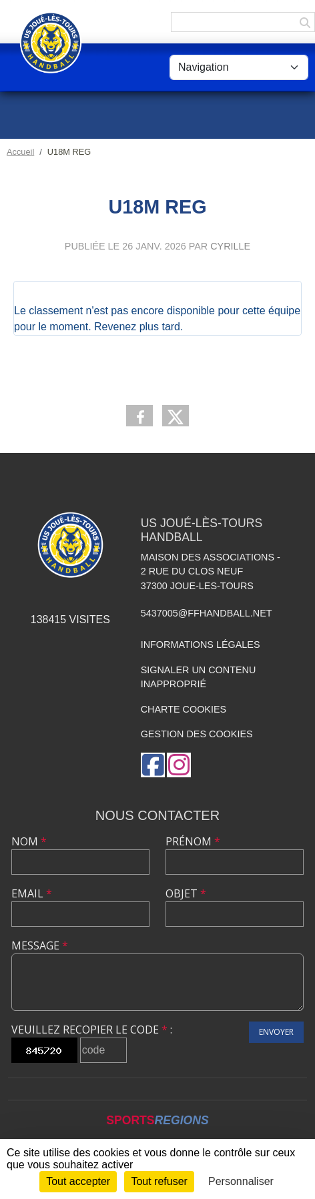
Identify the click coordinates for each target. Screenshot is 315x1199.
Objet (186, 893)
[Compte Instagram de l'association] (179, 765)
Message (39, 945)
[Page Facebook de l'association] (153, 765)
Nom (29, 841)
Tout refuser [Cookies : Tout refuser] (159, 1181)
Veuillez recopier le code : (91, 1029)
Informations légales (200, 644)
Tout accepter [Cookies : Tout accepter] (78, 1181)
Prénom (193, 841)
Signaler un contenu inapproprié (198, 677)
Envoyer (276, 1032)
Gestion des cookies (197, 734)
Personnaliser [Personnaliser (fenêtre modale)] (241, 1181)
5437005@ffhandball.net (206, 613)
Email (31, 893)
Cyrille (230, 246)
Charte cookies (183, 709)
